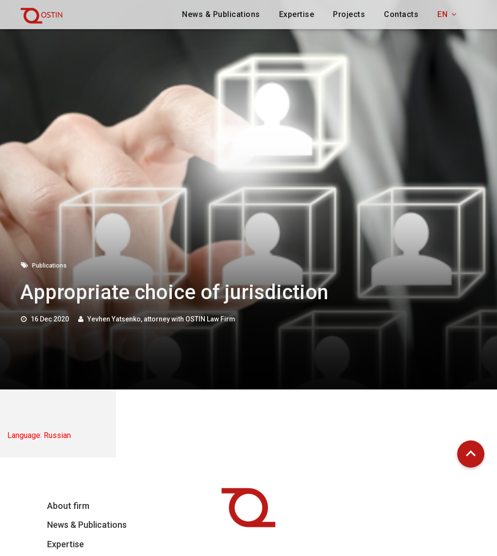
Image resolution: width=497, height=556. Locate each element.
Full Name (404, 545)
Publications (52, 265)
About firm (68, 506)
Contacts (401, 14)
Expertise (297, 14)
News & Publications (221, 14)
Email (324, 545)
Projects (349, 14)
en (446, 14)
